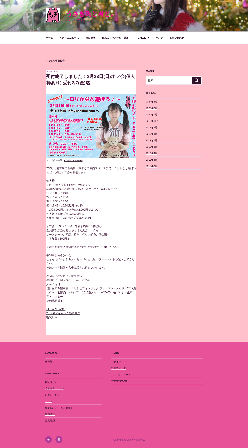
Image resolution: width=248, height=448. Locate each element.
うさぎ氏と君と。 (91, 13)
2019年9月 (151, 127)
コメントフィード (121, 374)
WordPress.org (119, 381)
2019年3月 (151, 159)
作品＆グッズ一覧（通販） (116, 37)
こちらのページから (58, 259)
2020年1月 (151, 114)
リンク (159, 37)
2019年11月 (152, 121)
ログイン (116, 361)
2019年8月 (151, 133)
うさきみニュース (69, 37)
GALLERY (143, 37)
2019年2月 (151, 166)
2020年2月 (151, 108)
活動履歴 (90, 37)
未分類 (48, 361)
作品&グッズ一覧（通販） (59, 407)
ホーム (49, 37)
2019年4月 (151, 153)
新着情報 (50, 414)
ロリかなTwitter (55, 309)
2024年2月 (151, 101)
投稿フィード (118, 368)
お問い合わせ (177, 37)
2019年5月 (151, 146)
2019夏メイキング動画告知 (63, 313)
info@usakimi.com (73, 160)
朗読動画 (51, 317)
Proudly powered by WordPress (128, 439)
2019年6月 (151, 140)
